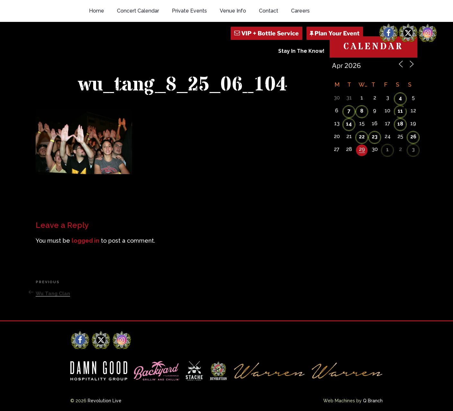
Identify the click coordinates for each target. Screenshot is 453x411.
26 (413, 137)
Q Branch (373, 400)
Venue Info (233, 11)
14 (349, 124)
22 (362, 137)
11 (400, 111)
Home (96, 11)
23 (375, 137)
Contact (268, 11)
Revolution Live (104, 400)
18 (400, 124)
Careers (300, 11)
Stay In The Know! (301, 51)
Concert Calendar (138, 11)
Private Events (189, 11)
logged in (85, 240)
